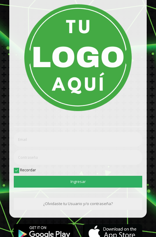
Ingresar (78, 181)
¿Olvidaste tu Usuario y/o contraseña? (78, 204)
